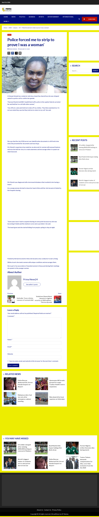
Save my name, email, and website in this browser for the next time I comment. (33, 361)
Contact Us (47, 510)
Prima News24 (13, 49)
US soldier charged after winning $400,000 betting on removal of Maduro (10, 448)
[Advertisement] (33, 126)
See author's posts (32, 284)
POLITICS (22, 17)
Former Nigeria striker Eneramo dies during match (72, 448)
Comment (11, 316)
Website (10, 354)
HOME (6, 17)
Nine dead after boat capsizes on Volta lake (41, 398)
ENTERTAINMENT (53, 17)
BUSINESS (32, 17)
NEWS (13, 17)
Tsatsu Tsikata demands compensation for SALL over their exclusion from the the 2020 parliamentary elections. (72, 462)
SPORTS (41, 17)
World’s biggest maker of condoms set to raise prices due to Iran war (10, 462)
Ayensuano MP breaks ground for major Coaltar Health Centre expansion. (41, 383)
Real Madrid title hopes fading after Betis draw (41, 448)
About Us (40, 510)
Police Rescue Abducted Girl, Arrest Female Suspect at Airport (10, 383)
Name (9, 339)
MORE (6, 21)
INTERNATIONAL (68, 17)
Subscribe (88, 19)
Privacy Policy (56, 510)
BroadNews (55, 514)
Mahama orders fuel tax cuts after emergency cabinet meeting (10, 398)
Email (9, 347)
